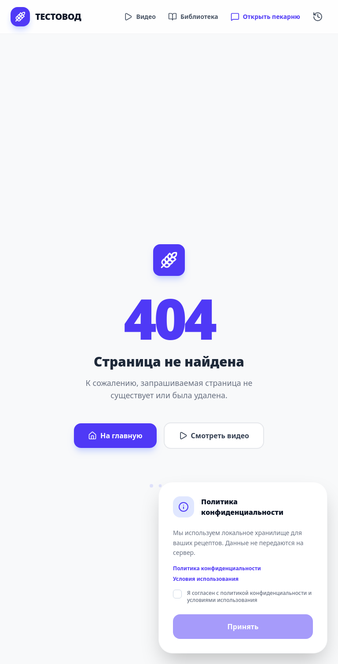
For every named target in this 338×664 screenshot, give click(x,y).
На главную (115, 435)
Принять (243, 626)
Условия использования (206, 579)
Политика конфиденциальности (217, 568)
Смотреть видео (214, 435)
